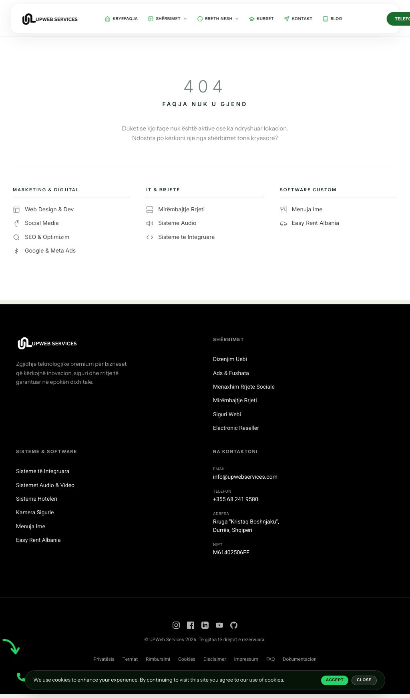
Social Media (36, 223)
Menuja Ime (301, 209)
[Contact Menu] (21, 677)
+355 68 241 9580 (235, 499)
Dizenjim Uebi (230, 359)
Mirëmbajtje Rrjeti (175, 209)
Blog (332, 19)
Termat (130, 659)
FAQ (270, 659)
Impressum (246, 659)
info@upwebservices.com (245, 477)
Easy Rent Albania (309, 223)
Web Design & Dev (43, 209)
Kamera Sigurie (35, 512)
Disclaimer (214, 659)
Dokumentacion (300, 659)
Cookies (186, 659)
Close (364, 680)
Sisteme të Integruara (180, 237)
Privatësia (104, 659)
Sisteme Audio (171, 223)
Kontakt (298, 19)
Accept (335, 680)
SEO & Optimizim (41, 237)
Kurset (261, 19)
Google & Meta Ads (44, 251)
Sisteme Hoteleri (36, 499)
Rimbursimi (158, 659)
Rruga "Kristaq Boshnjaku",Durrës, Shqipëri (246, 526)
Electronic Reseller (236, 428)
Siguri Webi (227, 414)
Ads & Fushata (231, 373)
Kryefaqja (121, 19)
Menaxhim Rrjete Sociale (244, 387)
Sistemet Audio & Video (45, 485)
